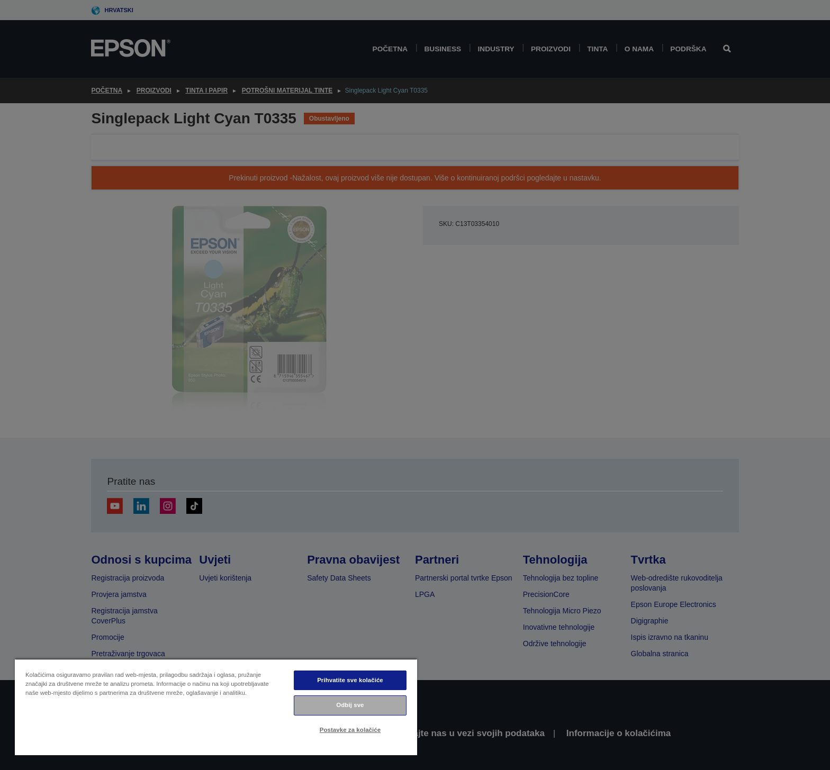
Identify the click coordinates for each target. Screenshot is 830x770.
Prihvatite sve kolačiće (350, 680)
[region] (216, 706)
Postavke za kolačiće (350, 730)
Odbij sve (350, 705)
